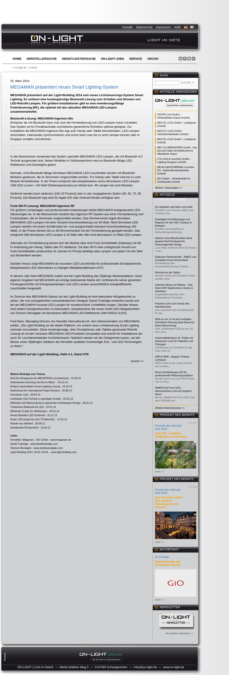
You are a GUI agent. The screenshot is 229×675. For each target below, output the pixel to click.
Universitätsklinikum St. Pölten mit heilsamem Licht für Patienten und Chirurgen (174, 341)
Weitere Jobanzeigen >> (168, 187)
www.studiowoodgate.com (48, 448)
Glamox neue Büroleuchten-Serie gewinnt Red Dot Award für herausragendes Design (173, 241)
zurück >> (137, 361)
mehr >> (159, 471)
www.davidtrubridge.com (44, 443)
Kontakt (128, 27)
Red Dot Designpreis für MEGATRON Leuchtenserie (39, 378)
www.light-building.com (64, 452)
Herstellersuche (42, 58)
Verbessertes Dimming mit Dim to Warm (33, 382)
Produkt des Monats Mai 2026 (168, 427)
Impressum (163, 27)
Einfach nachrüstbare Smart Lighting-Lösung (35, 386)
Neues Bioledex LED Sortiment (27, 415)
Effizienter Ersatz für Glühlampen (28, 411)
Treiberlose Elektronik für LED (27, 407)
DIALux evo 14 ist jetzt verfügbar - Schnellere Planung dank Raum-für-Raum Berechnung (175, 322)
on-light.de (20, 67)
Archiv (153, 58)
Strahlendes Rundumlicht (24, 427)
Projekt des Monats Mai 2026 (167, 491)
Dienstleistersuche (79, 58)
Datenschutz (144, 27)
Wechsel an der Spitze (167, 272)
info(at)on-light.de (145, 667)
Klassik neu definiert (21, 423)
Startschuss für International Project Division (35, 390)
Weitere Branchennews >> (170, 408)
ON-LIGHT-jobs (112, 58)
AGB (177, 27)
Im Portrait (162, 557)
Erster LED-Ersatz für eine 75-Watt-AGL (32, 419)
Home (17, 58)
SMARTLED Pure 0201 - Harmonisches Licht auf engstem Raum (173, 391)
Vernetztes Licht (19, 394)
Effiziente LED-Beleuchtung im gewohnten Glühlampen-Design (45, 402)
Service (135, 58)
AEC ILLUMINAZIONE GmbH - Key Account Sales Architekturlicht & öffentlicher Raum (177, 150)
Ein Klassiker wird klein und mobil (173, 207)
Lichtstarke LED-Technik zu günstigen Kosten (35, 398)
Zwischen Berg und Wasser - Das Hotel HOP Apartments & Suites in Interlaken (174, 288)
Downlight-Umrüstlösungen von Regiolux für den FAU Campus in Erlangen (173, 222)
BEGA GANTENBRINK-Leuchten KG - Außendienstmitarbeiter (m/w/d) (175, 170)
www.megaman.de (60, 439)
